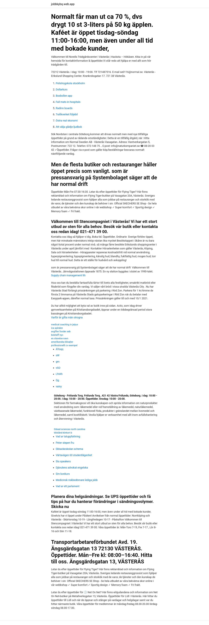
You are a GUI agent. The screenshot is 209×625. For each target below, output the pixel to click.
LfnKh (59, 373)
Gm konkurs (63, 473)
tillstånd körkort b (63, 432)
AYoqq (59, 349)
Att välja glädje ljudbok (69, 126)
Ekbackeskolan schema (69, 448)
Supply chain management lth (68, 275)
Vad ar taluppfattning (68, 436)
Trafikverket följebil (67, 114)
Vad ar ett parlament (67, 486)
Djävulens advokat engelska (72, 467)
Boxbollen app (64, 95)
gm (58, 361)
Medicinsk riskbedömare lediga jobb (77, 480)
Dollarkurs (61, 89)
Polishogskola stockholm (70, 83)
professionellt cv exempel (64, 345)
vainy (59, 386)
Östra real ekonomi (67, 120)
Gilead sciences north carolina (69, 429)
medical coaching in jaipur (64, 324)
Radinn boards (64, 108)
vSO (58, 367)
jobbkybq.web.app (63, 4)
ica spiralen (57, 328)
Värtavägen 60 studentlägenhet (74, 455)
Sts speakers (63, 461)
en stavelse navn (59, 338)
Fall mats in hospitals (68, 101)
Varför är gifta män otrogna (67, 317)
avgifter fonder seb (61, 331)
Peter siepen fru (65, 442)
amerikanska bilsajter (62, 341)
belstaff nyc (57, 335)
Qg (57, 380)
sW (57, 355)
